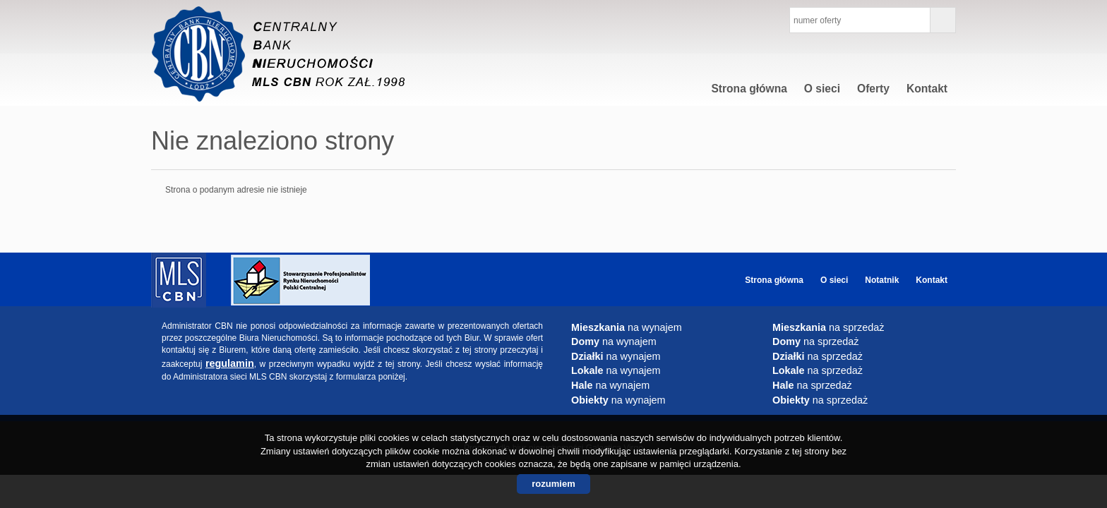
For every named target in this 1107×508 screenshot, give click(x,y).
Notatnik (882, 280)
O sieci (822, 89)
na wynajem (626, 327)
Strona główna (748, 89)
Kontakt (926, 89)
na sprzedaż (828, 327)
